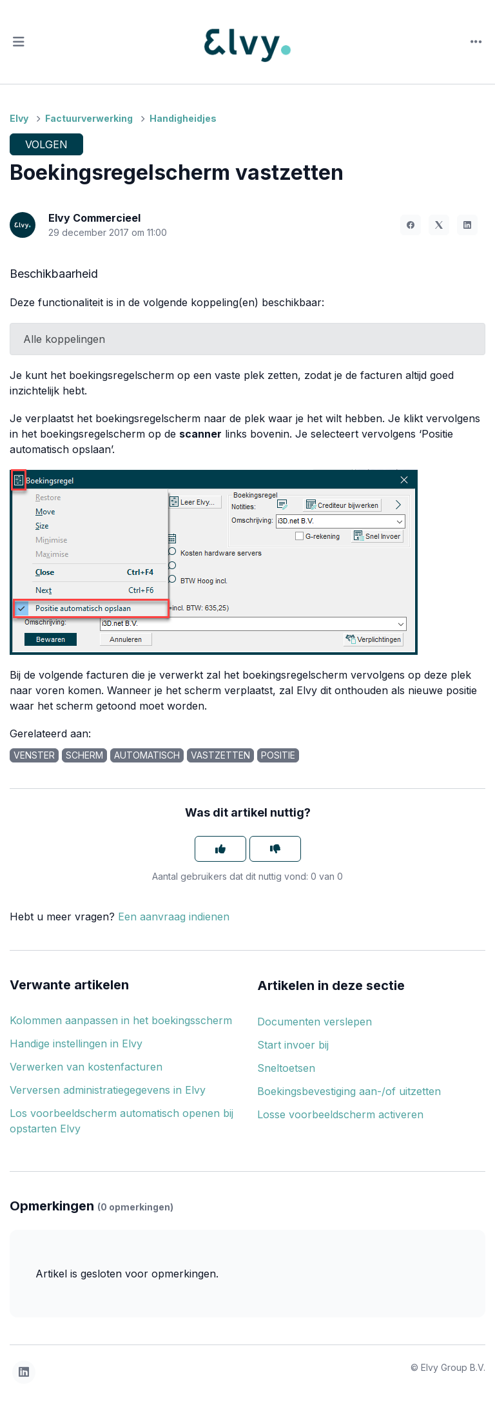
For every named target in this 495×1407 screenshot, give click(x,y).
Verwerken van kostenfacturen (86, 1066)
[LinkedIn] (467, 225)
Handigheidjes (183, 118)
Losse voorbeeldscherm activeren (340, 1114)
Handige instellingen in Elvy (76, 1043)
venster (34, 755)
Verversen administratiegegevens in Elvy (108, 1089)
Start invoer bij (293, 1044)
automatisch (147, 755)
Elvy (19, 118)
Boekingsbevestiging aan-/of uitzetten (349, 1091)
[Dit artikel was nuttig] (220, 849)
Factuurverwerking (89, 118)
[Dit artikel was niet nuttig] (275, 849)
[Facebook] (410, 225)
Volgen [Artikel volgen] (46, 144)
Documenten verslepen (314, 1021)
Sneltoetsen (286, 1068)
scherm (84, 755)
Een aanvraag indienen (173, 916)
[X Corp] (439, 225)
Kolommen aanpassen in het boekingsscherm (121, 1020)
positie (278, 755)
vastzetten (220, 755)
